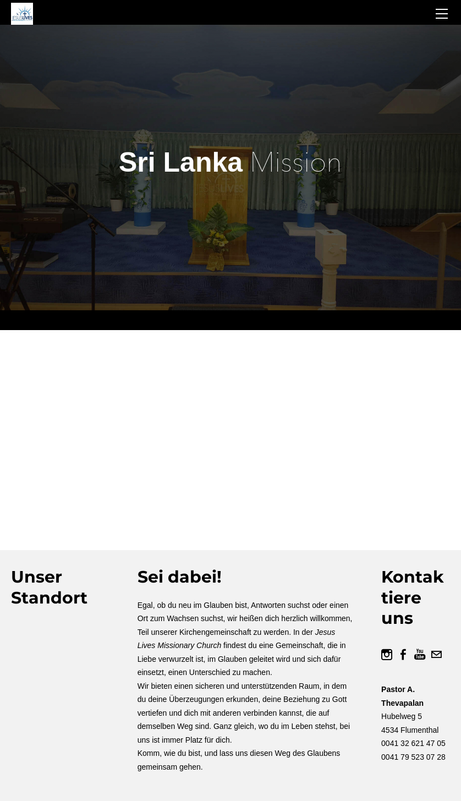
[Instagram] (386, 654)
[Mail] (436, 654)
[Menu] (441, 14)
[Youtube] (419, 654)
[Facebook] (403, 654)
